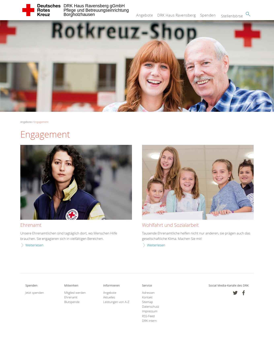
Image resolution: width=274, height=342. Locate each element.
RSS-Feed (148, 316)
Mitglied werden (75, 293)
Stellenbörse (232, 16)
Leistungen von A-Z (116, 302)
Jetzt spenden (34, 293)
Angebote (144, 15)
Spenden (208, 15)
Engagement (41, 122)
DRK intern (149, 321)
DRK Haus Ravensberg (176, 15)
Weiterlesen (34, 245)
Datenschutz (150, 307)
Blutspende (71, 302)
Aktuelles (109, 297)
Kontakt (147, 297)
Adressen (148, 293)
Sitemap (147, 302)
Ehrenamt (30, 225)
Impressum (149, 311)
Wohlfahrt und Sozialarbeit (170, 225)
